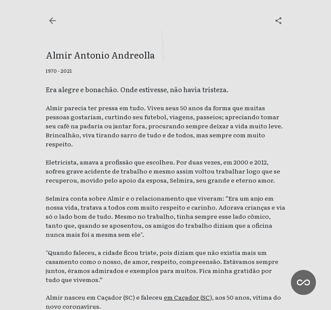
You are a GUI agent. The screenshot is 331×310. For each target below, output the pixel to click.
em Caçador (182, 297)
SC (206, 297)
